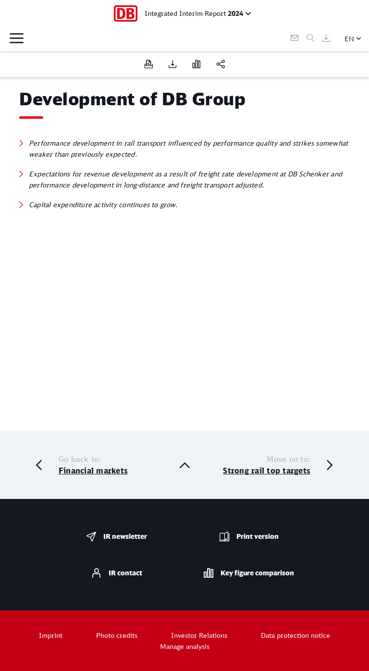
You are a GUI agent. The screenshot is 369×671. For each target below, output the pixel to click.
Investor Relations (199, 635)
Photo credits (116, 635)
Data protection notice (295, 635)
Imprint (50, 635)
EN (349, 39)
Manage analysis (184, 646)
